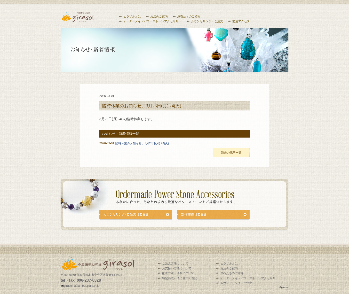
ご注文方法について (175, 263)
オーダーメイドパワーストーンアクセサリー (152, 21)
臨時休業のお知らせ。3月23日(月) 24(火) (134, 143)
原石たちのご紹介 (188, 16)
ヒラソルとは (132, 16)
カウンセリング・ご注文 (207, 21)
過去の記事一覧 (231, 152)
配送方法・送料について (178, 273)
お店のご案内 (159, 16)
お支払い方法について (176, 268)
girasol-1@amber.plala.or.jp (80, 285)
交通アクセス (241, 21)
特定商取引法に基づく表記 (179, 278)
